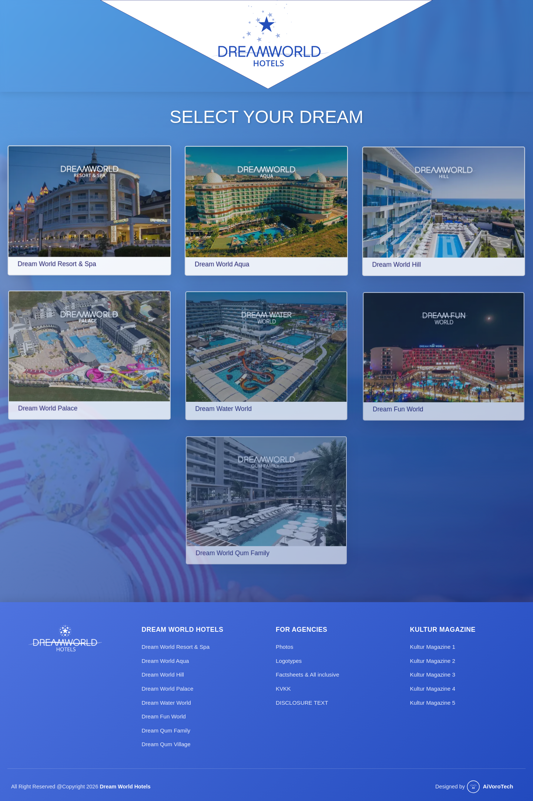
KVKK (283, 688)
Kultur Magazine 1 (432, 647)
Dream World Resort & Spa (176, 647)
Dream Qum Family (166, 730)
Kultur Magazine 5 (432, 703)
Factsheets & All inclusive (307, 674)
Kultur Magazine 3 (432, 674)
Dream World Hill (163, 674)
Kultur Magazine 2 (432, 661)
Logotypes (289, 661)
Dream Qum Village (166, 744)
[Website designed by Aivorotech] (494, 787)
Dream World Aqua (165, 661)
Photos (284, 647)
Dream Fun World (164, 716)
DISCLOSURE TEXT (302, 703)
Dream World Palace (168, 688)
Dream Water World (166, 703)
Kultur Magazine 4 (432, 688)
